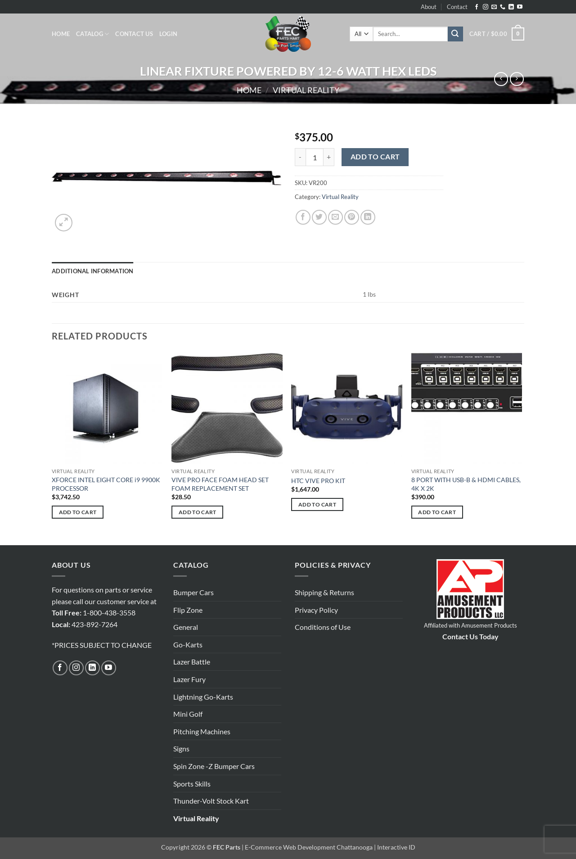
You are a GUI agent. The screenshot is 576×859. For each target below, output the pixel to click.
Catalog (92, 34)
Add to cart (375, 157)
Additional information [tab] (93, 271)
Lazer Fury (189, 679)
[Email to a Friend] (335, 217)
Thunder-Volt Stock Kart (211, 800)
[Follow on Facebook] (476, 7)
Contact (457, 6)
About (428, 6)
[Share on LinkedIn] (367, 217)
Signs (181, 748)
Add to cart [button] (78, 512)
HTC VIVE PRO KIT (318, 480)
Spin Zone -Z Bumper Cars (214, 766)
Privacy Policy (316, 610)
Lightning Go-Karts (203, 696)
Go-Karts (187, 644)
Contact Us (134, 33)
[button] (168, 34)
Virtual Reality (306, 90)
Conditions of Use (323, 627)
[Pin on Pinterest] (351, 217)
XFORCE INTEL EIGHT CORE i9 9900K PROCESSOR (106, 484)
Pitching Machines (201, 731)
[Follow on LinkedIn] (511, 7)
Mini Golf (187, 714)
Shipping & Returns (324, 592)
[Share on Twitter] (319, 217)
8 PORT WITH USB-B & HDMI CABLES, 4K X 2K (466, 484)
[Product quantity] (315, 157)
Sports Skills (192, 783)
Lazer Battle (191, 661)
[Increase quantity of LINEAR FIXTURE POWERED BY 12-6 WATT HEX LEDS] (329, 157)
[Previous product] (517, 79)
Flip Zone (187, 610)
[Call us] (502, 7)
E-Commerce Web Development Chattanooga (309, 847)
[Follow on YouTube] (519, 7)
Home (61, 33)
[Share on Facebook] (303, 217)
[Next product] (501, 79)
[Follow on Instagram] (485, 7)
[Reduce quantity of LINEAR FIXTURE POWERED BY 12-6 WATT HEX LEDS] (300, 157)
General (185, 627)
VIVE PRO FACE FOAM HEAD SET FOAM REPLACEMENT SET (220, 484)
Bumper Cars (193, 592)
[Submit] (455, 34)
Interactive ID (396, 847)
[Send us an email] (494, 7)
